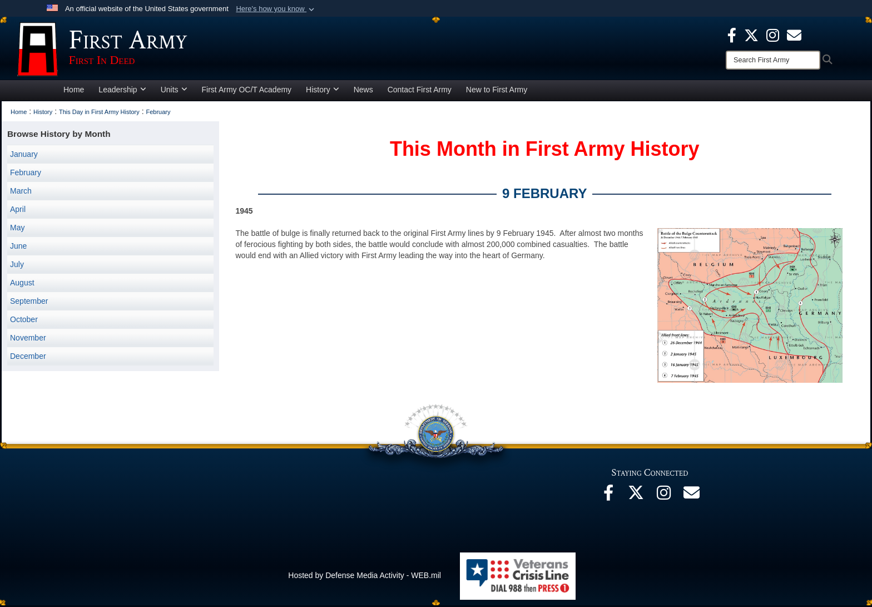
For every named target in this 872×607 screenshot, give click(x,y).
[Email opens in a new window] (692, 497)
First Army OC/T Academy (247, 91)
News (363, 91)
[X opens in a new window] (751, 34)
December (28, 357)
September (29, 302)
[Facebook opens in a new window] (731, 34)
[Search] (773, 60)
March (21, 192)
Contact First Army (420, 91)
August (22, 284)
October (24, 321)
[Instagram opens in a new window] (772, 34)
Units (174, 91)
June (18, 247)
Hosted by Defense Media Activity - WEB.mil (364, 577)
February (25, 174)
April (18, 210)
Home (73, 91)
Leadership (122, 91)
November (28, 339)
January (24, 155)
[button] (276, 8)
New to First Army (496, 91)
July (17, 265)
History (322, 91)
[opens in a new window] (794, 34)
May (17, 229)
